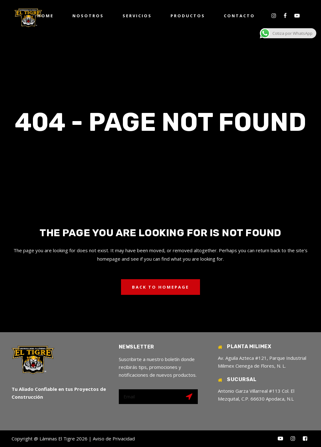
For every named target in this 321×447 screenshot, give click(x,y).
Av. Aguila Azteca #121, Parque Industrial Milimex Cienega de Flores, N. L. (262, 362)
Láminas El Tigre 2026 (63, 438)
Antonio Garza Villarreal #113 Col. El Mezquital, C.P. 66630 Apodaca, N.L (256, 395)
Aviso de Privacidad (114, 438)
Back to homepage (160, 287)
